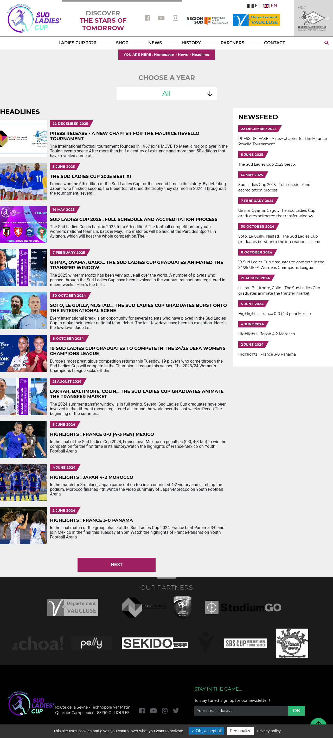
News (183, 54)
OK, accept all (206, 731)
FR (254, 5)
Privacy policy (269, 731)
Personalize (241, 731)
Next (117, 564)
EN (270, 5)
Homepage (164, 54)
